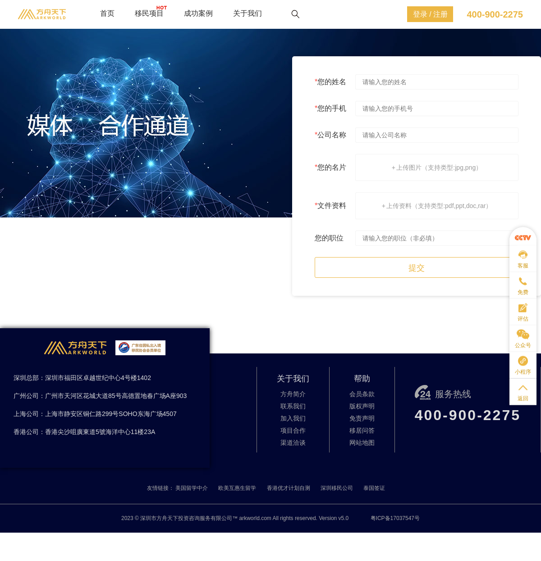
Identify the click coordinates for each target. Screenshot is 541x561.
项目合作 (293, 430)
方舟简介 (293, 394)
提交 (416, 267)
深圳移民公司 (337, 488)
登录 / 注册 (430, 14)
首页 (107, 13)
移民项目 (149, 13)
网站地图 (362, 442)
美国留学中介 (191, 488)
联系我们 (293, 406)
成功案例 (198, 13)
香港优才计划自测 (288, 488)
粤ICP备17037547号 (395, 518)
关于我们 (247, 13)
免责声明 (362, 418)
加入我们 (293, 418)
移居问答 (362, 430)
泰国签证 (374, 488)
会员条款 (362, 394)
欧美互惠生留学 (237, 488)
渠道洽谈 (293, 442)
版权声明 (362, 406)
